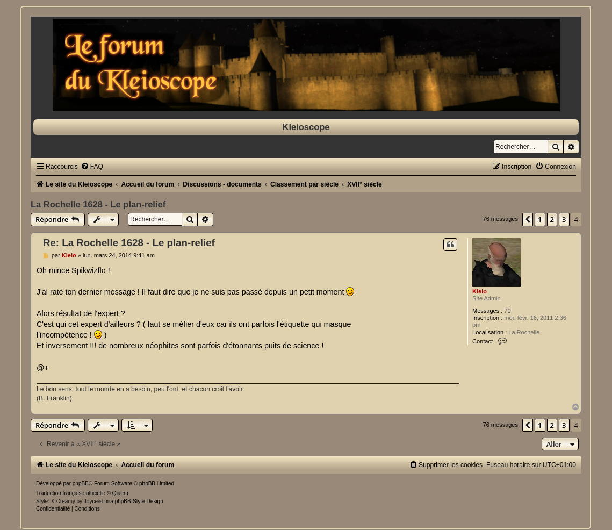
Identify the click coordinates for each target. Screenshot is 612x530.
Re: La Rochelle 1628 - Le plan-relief (129, 242)
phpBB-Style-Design (139, 501)
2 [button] (552, 219)
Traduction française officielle (70, 493)
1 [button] (540, 219)
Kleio (479, 291)
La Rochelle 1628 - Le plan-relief (98, 204)
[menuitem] (92, 166)
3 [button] (564, 219)
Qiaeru (120, 493)
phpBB (81, 483)
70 (507, 310)
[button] (527, 219)
